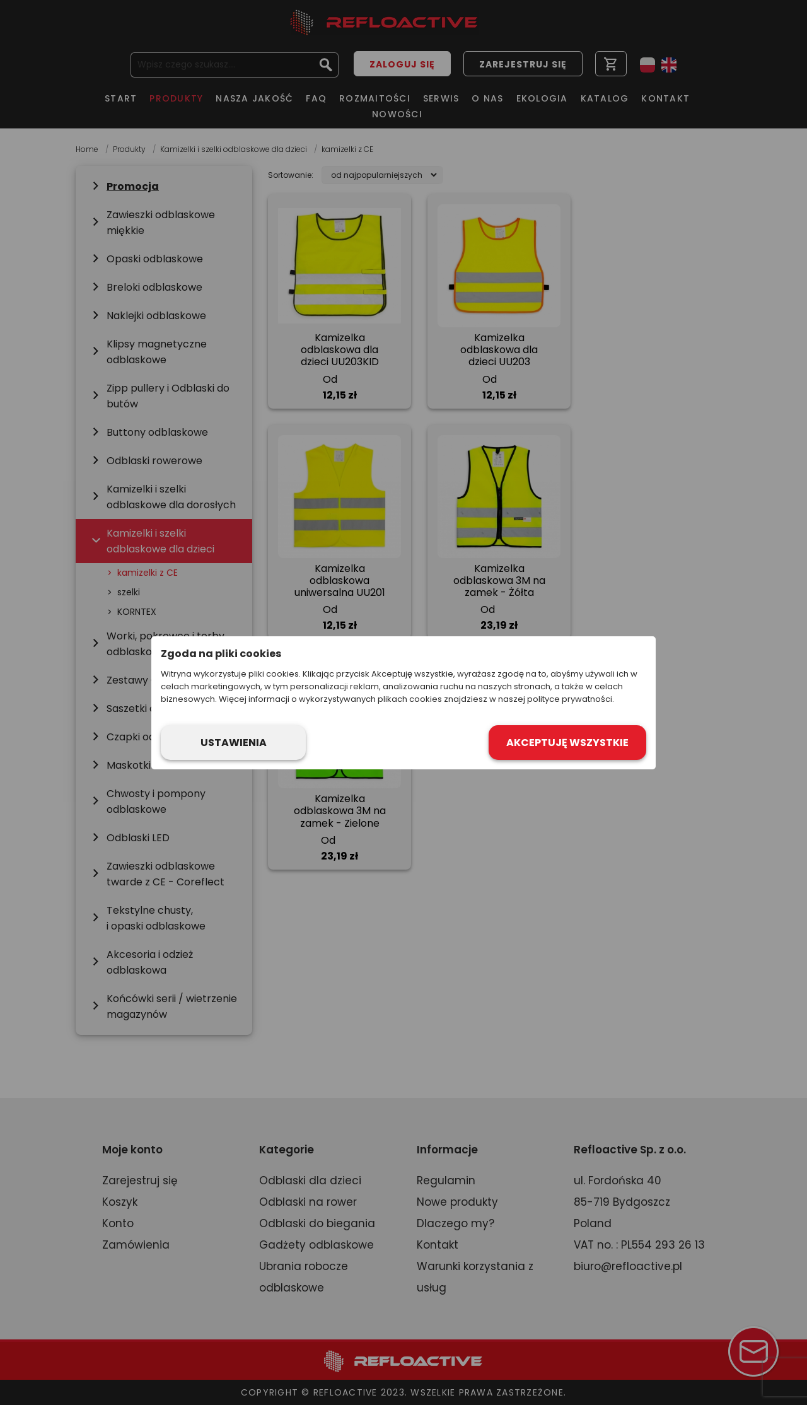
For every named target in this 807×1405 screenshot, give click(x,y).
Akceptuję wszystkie (567, 742)
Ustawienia (233, 742)
